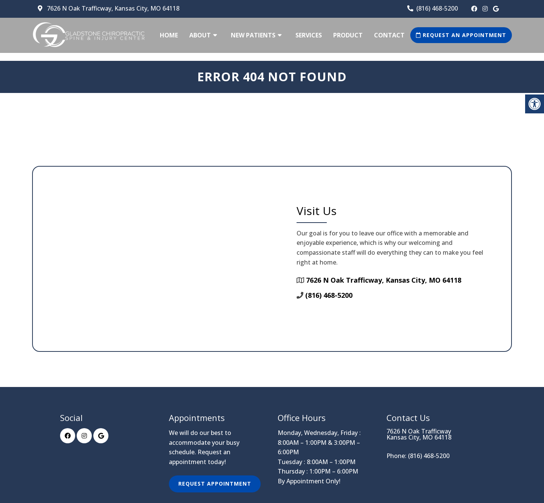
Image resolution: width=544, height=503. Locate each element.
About (200, 35)
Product (348, 35)
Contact (389, 35)
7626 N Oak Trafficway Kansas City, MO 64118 (418, 434)
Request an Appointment (461, 35)
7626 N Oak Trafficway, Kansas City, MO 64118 (112, 8)
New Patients (253, 35)
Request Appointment (214, 483)
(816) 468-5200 (437, 8)
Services (308, 35)
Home (169, 35)
